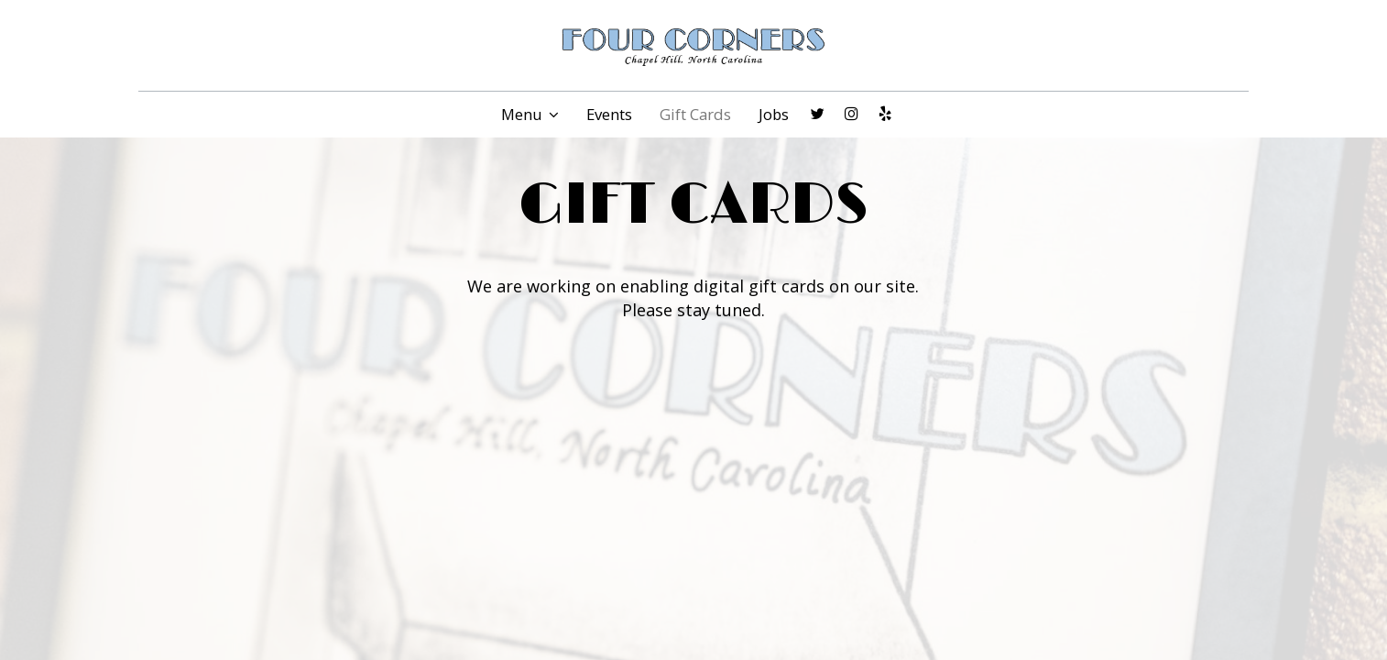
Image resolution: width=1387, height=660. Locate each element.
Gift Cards (695, 114)
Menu (530, 114)
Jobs (774, 114)
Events (609, 114)
